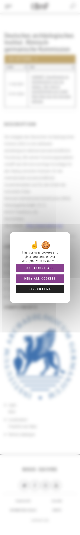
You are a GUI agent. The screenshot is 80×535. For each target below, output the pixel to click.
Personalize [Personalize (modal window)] (40, 289)
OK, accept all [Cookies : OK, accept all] (39, 268)
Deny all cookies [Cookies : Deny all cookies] (40, 278)
